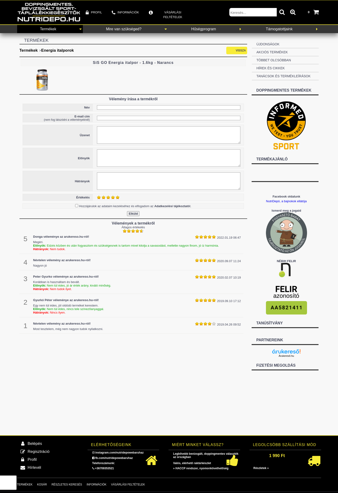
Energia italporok (57, 50)
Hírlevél (34, 467)
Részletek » (261, 468)
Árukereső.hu (286, 355)
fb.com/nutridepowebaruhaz (114, 458)
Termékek (48, 29)
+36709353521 (104, 468)
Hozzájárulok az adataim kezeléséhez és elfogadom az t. (135, 206)
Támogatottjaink (279, 29)
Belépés (35, 443)
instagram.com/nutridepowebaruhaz (119, 452)
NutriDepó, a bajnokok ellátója (286, 201)
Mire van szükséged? (123, 29)
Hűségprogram (203, 29)
